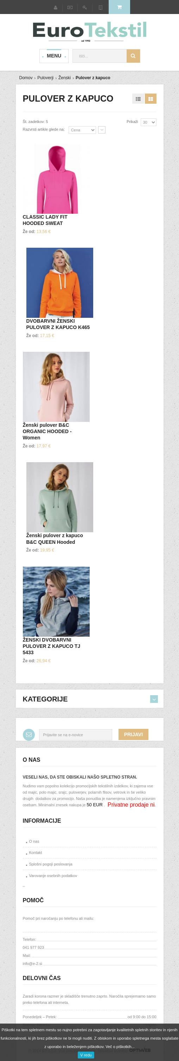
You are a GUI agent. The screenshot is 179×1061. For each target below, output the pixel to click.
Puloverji (45, 77)
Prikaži (132, 121)
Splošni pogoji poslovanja (50, 864)
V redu (85, 1055)
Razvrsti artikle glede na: (44, 129)
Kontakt (35, 852)
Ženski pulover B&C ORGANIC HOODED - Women (47, 431)
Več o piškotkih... (120, 1047)
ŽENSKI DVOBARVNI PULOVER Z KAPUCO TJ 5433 (52, 646)
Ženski (64, 77)
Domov (26, 77)
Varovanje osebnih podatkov (53, 876)
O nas (34, 841)
